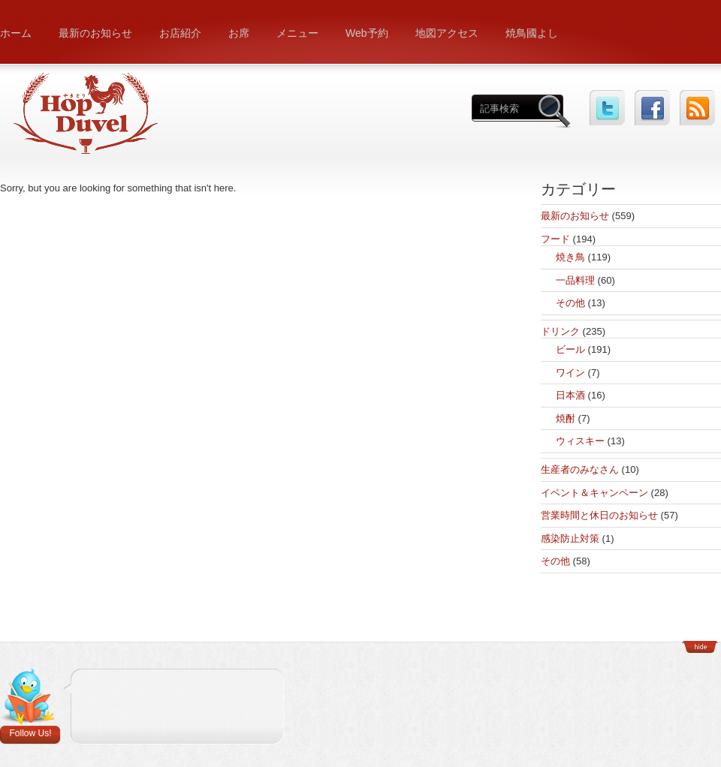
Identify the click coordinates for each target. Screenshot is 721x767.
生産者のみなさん (580, 469)
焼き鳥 (570, 257)
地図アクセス (446, 33)
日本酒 (570, 395)
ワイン (570, 372)
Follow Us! (30, 733)
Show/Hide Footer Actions (700, 647)
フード (555, 239)
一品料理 (575, 280)
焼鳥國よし (531, 33)
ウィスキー (580, 441)
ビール (570, 349)
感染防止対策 (570, 538)
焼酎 (565, 418)
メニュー (297, 33)
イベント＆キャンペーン (594, 492)
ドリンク (560, 331)
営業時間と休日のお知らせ (599, 515)
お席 (238, 33)
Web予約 (366, 33)
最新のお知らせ (95, 33)
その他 (570, 302)
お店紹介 (180, 33)
